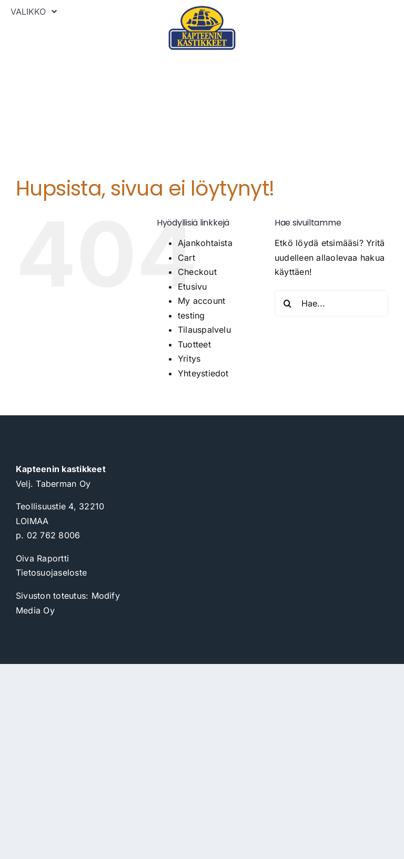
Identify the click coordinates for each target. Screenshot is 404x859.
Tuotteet (194, 344)
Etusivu (192, 286)
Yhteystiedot (203, 373)
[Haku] (288, 303)
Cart (186, 257)
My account (201, 300)
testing (191, 315)
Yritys (189, 358)
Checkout (197, 272)
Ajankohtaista (205, 243)
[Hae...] (331, 303)
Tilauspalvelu (204, 329)
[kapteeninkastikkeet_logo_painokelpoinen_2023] (202, 9)
